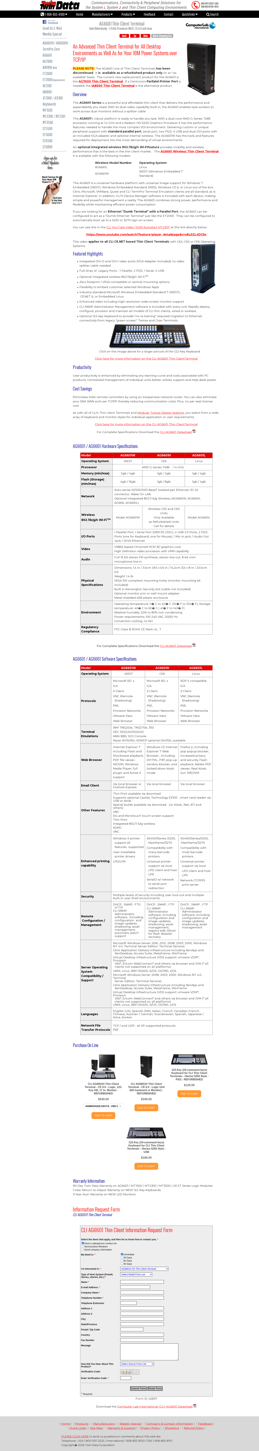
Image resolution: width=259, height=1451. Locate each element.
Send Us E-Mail (52, 28)
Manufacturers (102, 14)
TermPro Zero (51, 49)
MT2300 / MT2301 (54, 116)
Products (128, 14)
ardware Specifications (105, 446)
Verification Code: (91, 1371)
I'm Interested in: (91, 1268)
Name (85, 1282)
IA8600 (47, 91)
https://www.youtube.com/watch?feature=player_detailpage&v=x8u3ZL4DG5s (146, 234)
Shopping (172, 1428)
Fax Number (87, 1340)
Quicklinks (190, 14)
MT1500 (47, 110)
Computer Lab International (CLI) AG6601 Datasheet (155, 1406)
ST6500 (47, 140)
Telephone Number (92, 1298)
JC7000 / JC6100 (53, 97)
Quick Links (78, 1428)
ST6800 (47, 146)
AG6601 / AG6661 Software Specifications (105, 658)
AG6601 (47, 55)
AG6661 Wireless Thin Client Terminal (190, 151)
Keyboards (49, 104)
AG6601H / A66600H (55, 42)
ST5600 (47, 134)
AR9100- (50, 67)
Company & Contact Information (169, 1423)
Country (85, 1335)
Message (86, 1345)
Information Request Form (96, 1209)
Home (79, 14)
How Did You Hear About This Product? (97, 1365)
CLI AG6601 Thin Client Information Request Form (126, 1230)
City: (83, 1319)
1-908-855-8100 (54, 14)
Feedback (149, 14)
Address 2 (86, 1313)
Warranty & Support (122, 1428)
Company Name (90, 1292)
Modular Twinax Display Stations (160, 412)
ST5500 (47, 128)
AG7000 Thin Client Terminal (101, 81)
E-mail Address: (90, 1287)
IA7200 (47, 85)
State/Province (89, 1324)
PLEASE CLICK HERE (75, 1436)
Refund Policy (194, 1428)
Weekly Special (52, 34)
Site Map (96, 1428)
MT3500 (48, 122)
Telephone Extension (92, 1303)
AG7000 (47, 61)
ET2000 (47, 73)
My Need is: (88, 1254)
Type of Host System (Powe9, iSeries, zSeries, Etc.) (97, 1275)
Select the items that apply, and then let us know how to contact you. (119, 1239)
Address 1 (86, 1308)
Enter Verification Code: (95, 1378)
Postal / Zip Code (90, 1329)
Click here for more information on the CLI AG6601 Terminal (146, 358)
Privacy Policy (150, 1428)
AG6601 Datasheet (178, 432)
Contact (168, 14)
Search (212, 14)
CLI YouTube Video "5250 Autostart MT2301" (138, 227)
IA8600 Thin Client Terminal (113, 85)
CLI (162, 646)
